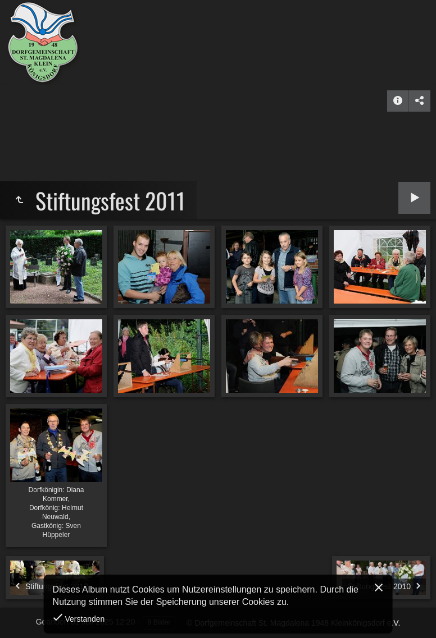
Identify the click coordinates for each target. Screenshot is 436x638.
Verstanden (84, 618)
